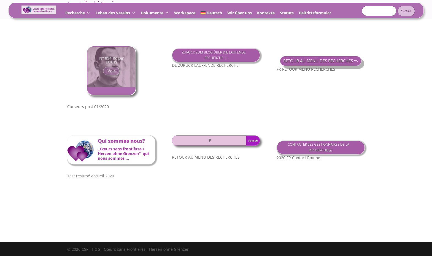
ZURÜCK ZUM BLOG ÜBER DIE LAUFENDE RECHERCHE (214, 55)
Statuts (287, 13)
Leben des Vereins (113, 13)
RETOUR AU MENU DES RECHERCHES (318, 60)
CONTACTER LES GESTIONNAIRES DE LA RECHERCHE (318, 147)
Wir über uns (239, 13)
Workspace (184, 13)
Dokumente (152, 13)
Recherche (75, 13)
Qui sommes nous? (121, 140)
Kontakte (266, 13)
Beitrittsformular (315, 13)
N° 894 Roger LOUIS (111, 62)
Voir (111, 73)
